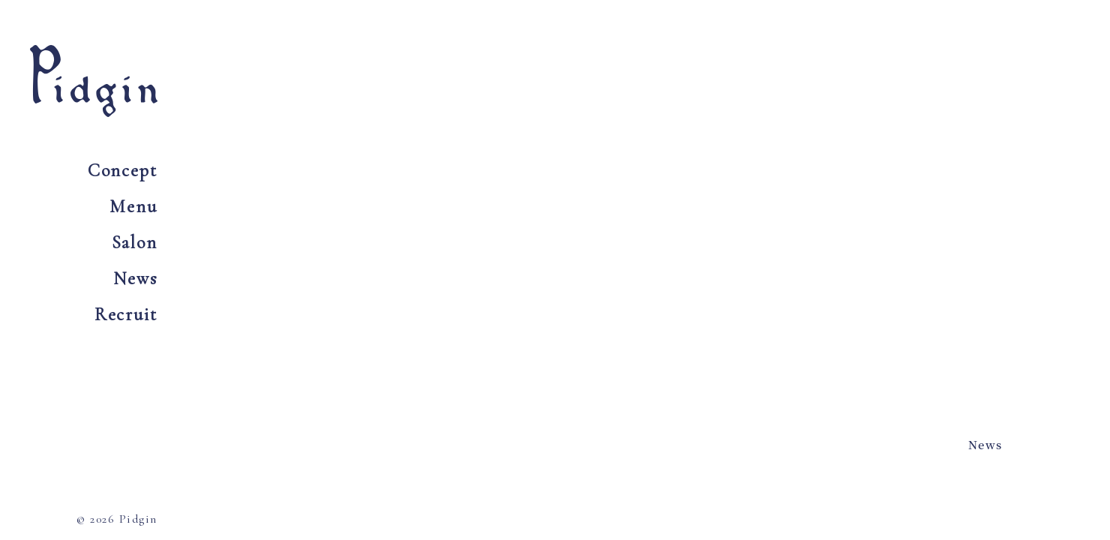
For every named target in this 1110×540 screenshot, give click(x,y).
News (135, 279)
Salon (135, 243)
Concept (123, 171)
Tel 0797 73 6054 (896, 88)
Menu (134, 207)
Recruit (126, 315)
